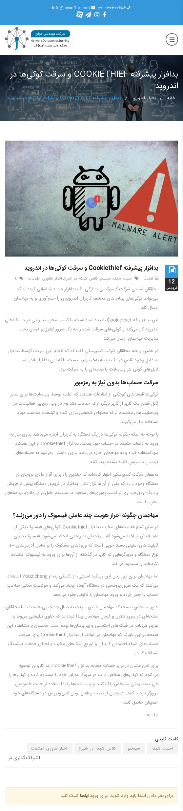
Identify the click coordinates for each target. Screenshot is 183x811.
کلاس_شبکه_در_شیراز (81, 278)
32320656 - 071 (114, 8)
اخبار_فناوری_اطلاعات (45, 278)
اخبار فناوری (144, 98)
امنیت (148, 278)
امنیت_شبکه (122, 278)
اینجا (84, 796)
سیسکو (105, 278)
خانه (171, 98)
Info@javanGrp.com (73, 8)
